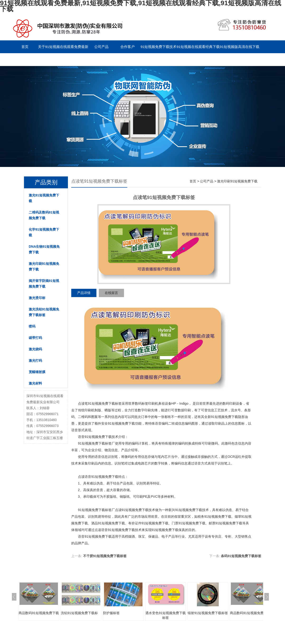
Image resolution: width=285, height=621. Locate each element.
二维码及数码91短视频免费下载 (44, 215)
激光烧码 (35, 349)
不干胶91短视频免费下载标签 (105, 556)
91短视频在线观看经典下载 (198, 47)
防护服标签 (111, 613)
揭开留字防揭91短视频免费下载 (44, 283)
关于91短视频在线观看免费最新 (63, 47)
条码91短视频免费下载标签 (241, 556)
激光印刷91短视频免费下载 (44, 266)
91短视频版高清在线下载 (239, 47)
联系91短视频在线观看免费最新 (37, 59)
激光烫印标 (37, 298)
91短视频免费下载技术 (159, 47)
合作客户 (127, 47)
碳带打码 (35, 338)
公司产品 (101, 47)
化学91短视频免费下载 (44, 232)
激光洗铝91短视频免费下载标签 (44, 312)
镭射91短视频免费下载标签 (208, 613)
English (101, 59)
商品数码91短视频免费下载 (39, 613)
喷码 (32, 326)
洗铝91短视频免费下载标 (79, 613)
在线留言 (111, 293)
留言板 (75, 59)
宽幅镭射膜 (37, 372)
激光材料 (35, 383)
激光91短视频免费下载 (44, 198)
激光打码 (35, 360)
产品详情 (83, 293)
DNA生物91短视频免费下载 (44, 249)
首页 (24, 47)
